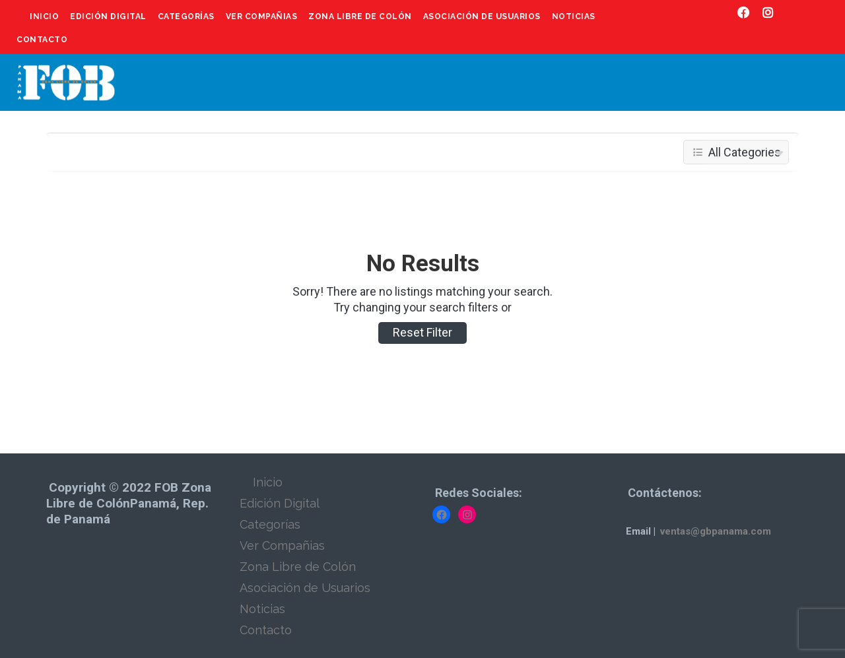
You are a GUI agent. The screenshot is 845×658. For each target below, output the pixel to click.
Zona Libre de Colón (360, 16)
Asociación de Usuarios (482, 16)
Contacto (42, 39)
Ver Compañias (262, 16)
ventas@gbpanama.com (715, 531)
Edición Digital (108, 16)
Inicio (44, 16)
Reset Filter (422, 332)
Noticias (573, 16)
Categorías (186, 16)
